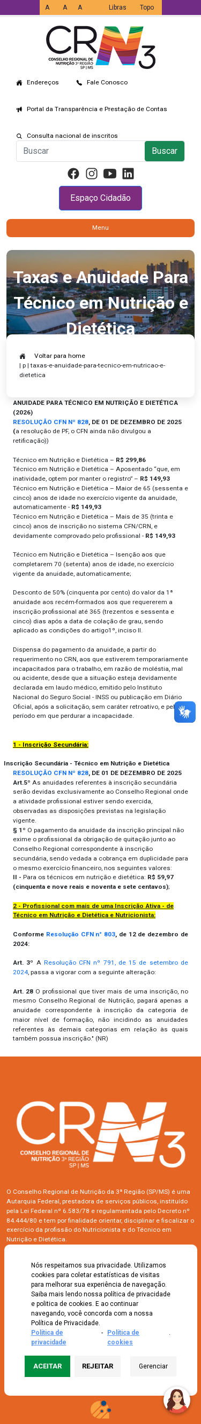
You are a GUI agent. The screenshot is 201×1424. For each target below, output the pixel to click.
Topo (147, 7)
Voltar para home (59, 355)
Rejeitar (97, 1366)
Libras (117, 7)
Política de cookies (123, 1337)
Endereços (43, 82)
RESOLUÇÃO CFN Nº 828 (50, 773)
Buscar (164, 151)
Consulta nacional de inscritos (72, 135)
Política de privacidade (48, 1337)
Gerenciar (153, 1366)
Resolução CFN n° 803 (80, 934)
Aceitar (47, 1366)
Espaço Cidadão (100, 198)
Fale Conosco (107, 82)
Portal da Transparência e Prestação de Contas (97, 109)
